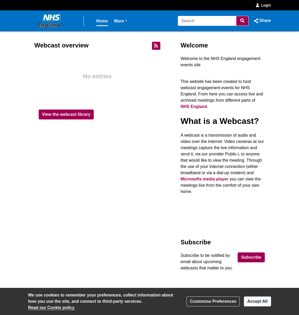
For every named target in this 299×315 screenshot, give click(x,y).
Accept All (257, 301)
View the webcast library (66, 114)
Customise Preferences (213, 301)
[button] (262, 20)
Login (263, 5)
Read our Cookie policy (51, 307)
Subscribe (251, 257)
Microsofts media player (204, 179)
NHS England (194, 106)
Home (102, 21)
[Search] (207, 21)
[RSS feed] (156, 46)
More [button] (120, 20)
